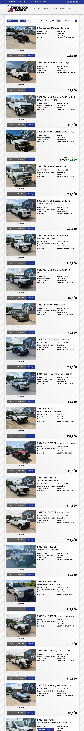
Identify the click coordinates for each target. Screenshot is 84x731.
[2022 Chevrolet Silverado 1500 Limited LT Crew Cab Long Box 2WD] (21, 106)
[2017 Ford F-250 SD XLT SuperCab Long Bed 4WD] (21, 556)
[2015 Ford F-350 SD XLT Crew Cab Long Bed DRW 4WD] (21, 591)
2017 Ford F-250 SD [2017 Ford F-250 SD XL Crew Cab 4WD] (53, 512)
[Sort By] (39, 21)
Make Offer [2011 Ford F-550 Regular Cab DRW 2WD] (21, 678)
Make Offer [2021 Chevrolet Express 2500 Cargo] (21, 90)
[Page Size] (53, 21)
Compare (21, 50)
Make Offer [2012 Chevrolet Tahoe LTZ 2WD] (21, 332)
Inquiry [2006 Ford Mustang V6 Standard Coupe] (11, 713)
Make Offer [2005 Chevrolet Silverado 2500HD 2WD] (21, 159)
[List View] (24, 21)
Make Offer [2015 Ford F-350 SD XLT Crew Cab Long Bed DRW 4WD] (21, 609)
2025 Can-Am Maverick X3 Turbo (53, 28)
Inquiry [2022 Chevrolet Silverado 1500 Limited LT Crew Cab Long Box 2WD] (11, 124)
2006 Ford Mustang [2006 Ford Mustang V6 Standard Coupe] (54, 685)
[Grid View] (21, 21)
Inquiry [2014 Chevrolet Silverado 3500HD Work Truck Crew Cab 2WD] (11, 263)
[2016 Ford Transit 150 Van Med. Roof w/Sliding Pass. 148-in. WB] (21, 729)
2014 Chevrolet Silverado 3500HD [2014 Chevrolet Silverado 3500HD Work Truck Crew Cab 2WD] (53, 236)
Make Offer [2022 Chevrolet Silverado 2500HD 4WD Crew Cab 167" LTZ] (21, 228)
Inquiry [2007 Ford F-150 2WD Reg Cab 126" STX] (11, 367)
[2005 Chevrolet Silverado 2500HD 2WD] (21, 141)
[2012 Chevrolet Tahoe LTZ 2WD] (21, 314)
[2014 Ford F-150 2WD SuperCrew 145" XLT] (21, 383)
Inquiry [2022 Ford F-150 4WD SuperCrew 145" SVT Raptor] (11, 436)
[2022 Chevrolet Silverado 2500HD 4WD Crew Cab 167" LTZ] (21, 210)
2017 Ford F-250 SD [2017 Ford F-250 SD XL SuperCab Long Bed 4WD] (47, 479)
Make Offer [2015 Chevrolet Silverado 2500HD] (21, 194)
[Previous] (58, 21)
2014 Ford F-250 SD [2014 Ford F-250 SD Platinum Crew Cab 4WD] (56, 443)
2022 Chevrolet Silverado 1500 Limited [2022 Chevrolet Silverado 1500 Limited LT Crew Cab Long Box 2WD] (56, 98)
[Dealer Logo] (18, 9)
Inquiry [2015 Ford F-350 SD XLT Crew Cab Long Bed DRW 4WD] (11, 609)
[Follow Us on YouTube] (74, 2)
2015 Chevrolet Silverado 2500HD (54, 166)
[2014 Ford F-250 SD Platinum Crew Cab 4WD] (21, 452)
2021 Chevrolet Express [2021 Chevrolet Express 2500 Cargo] (53, 62)
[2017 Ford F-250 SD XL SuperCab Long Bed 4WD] (21, 487)
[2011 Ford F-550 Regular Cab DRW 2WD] (21, 660)
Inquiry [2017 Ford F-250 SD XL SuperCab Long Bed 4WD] (11, 505)
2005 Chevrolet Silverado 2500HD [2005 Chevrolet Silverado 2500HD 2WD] (55, 131)
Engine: (39, 34)
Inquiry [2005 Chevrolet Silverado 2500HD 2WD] (11, 159)
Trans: (39, 36)
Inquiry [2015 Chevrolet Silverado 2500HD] (11, 194)
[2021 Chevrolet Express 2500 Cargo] (21, 72)
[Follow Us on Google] (77, 2)
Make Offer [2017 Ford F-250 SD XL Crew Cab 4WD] (21, 540)
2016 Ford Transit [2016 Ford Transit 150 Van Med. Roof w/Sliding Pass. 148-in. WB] (54, 721)
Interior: (59, 36)
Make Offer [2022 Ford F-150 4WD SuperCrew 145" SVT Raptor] (21, 436)
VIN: (58, 38)
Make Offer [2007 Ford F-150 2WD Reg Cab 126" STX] (21, 367)
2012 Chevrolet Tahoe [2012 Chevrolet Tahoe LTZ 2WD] (51, 304)
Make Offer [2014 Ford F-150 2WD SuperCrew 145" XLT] (21, 401)
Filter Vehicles (12, 21)
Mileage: (59, 31)
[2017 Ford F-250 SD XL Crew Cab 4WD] (21, 521)
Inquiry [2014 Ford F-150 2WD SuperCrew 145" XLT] (11, 401)
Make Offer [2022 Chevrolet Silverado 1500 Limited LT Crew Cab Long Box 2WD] (21, 124)
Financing (30, 55)
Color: (59, 34)
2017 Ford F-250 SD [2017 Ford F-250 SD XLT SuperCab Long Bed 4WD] (47, 548)
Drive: (39, 38)
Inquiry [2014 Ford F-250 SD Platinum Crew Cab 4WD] (11, 470)
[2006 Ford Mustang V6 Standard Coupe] (21, 694)
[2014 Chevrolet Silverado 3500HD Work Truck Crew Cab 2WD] (21, 245)
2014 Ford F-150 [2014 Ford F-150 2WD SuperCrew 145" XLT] (54, 374)
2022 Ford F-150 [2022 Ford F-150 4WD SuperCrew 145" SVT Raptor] (49, 409)
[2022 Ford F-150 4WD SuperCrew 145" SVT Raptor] (21, 418)
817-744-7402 (41, 2)
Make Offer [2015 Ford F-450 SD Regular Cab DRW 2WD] (21, 643)
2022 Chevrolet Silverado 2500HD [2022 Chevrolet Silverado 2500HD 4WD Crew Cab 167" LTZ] (53, 202)
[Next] (76, 21)
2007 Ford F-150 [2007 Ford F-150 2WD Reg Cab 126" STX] (54, 339)
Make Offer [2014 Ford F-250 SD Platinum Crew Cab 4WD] (21, 470)
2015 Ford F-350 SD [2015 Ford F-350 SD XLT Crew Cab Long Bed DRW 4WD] (49, 582)
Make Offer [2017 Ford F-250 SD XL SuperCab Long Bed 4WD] (21, 505)
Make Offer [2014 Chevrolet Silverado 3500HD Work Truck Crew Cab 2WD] (21, 263)
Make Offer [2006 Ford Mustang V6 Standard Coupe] (21, 713)
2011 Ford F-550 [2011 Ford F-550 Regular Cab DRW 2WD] (53, 650)
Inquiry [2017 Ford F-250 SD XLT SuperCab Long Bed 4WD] (11, 574)
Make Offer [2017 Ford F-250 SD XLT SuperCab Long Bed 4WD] (21, 574)
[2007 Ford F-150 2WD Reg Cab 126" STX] (21, 348)
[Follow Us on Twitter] (71, 2)
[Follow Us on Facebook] (68, 2)
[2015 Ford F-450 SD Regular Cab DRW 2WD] (21, 625)
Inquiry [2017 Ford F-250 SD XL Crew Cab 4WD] (11, 540)
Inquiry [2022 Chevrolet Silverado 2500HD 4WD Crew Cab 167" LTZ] (11, 228)
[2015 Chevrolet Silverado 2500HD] (21, 175)
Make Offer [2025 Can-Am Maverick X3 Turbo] (21, 55)
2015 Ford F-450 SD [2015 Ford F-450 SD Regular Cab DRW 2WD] (55, 616)
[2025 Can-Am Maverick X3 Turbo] (21, 37)
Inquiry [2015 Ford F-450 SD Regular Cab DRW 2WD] (11, 643)
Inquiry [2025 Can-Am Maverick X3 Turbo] (11, 55)
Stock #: (39, 31)
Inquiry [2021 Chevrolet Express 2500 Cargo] (11, 90)
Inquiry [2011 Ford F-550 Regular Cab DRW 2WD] (11, 678)
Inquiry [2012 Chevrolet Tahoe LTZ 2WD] (11, 332)
